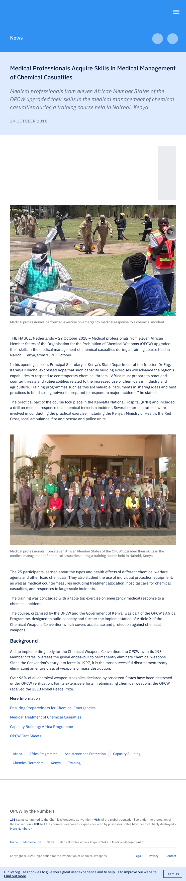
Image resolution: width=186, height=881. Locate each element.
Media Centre (32, 842)
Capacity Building (126, 753)
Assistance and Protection (85, 753)
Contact (171, 856)
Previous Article (157, 38)
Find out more (15, 875)
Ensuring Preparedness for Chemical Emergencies (53, 707)
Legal (138, 856)
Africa (17, 753)
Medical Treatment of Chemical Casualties (45, 716)
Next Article (172, 38)
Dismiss (172, 873)
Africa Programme (43, 753)
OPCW (93, 794)
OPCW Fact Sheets (25, 735)
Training (74, 762)
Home (14, 842)
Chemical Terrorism (28, 762)
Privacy (153, 856)
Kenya (56, 762)
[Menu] (176, 12)
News (16, 37)
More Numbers (20, 828)
